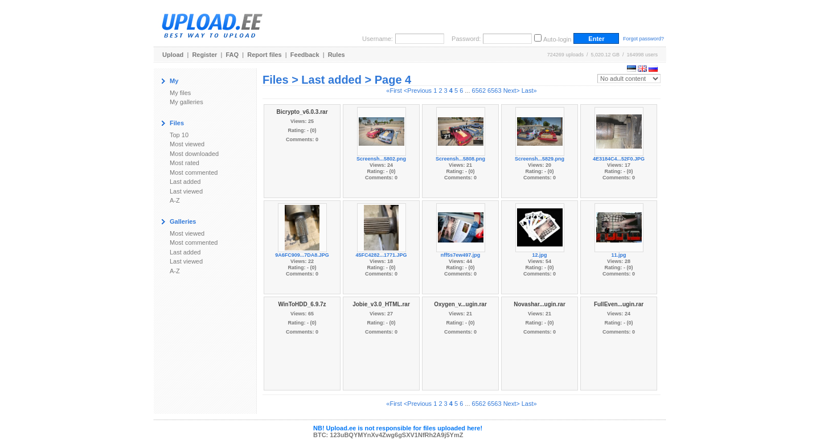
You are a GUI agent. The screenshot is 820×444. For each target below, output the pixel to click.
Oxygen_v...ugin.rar (460, 304)
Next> (511, 90)
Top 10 (179, 134)
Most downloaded (194, 153)
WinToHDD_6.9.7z (302, 304)
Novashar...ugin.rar (539, 304)
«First (394, 90)
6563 (494, 90)
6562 (479, 90)
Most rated (184, 162)
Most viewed (187, 144)
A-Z (175, 200)
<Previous (418, 90)
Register (204, 54)
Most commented (194, 172)
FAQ (232, 54)
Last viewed (186, 191)
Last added (185, 181)
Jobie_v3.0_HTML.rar (381, 304)
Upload (172, 54)
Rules (336, 54)
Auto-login (557, 39)
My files (180, 92)
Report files (264, 54)
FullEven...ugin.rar (618, 304)
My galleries (186, 101)
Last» (529, 90)
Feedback (304, 54)
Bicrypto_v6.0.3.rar (301, 112)
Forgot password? (643, 39)
